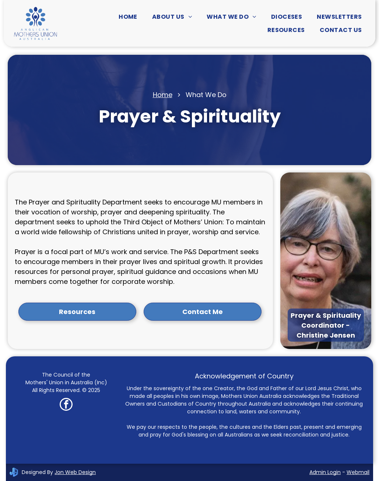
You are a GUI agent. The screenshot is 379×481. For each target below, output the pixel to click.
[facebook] (66, 405)
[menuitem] (128, 16)
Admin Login (325, 472)
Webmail (358, 472)
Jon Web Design (75, 472)
